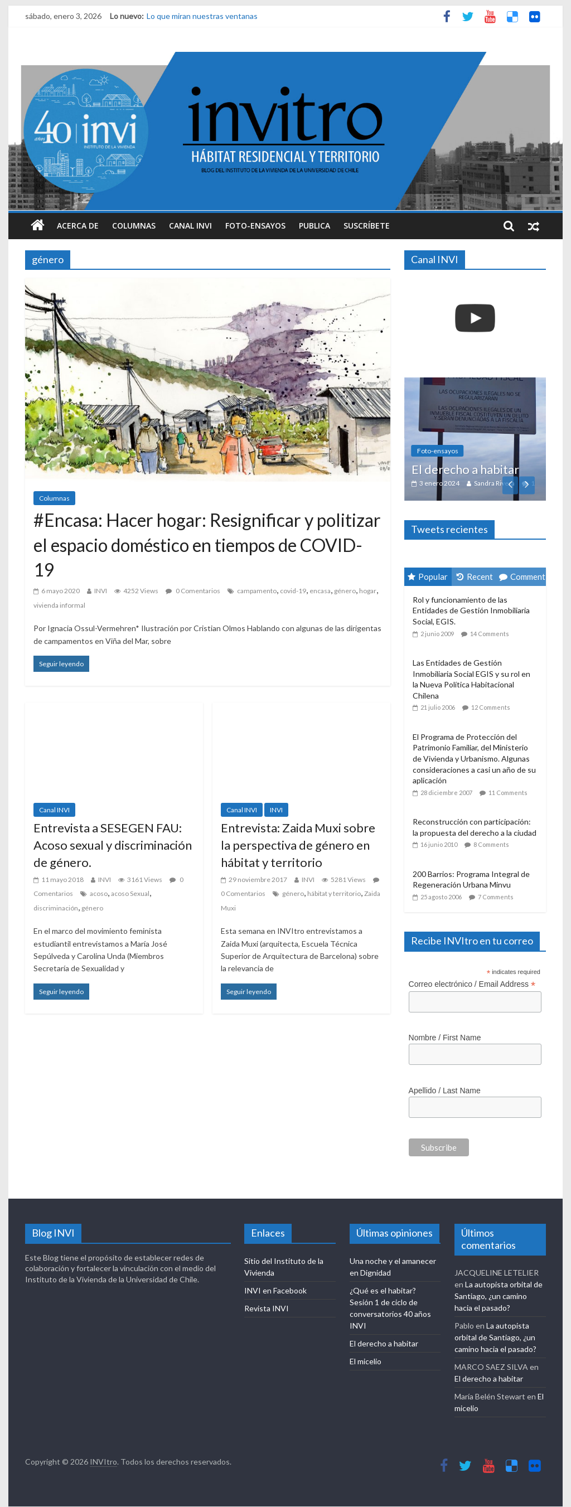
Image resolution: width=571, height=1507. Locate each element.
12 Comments (490, 707)
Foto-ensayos (255, 225)
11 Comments (508, 792)
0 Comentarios (193, 591)
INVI (100, 591)
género (345, 591)
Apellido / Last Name (445, 1090)
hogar (367, 591)
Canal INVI (190, 225)
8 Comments (491, 844)
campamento (257, 591)
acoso (99, 893)
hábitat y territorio (334, 893)
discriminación (55, 908)
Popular (428, 576)
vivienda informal (59, 605)
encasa (320, 591)
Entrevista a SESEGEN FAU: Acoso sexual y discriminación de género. (112, 845)
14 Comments (489, 633)
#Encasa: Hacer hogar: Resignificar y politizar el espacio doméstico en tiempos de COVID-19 (207, 545)
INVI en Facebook (275, 1290)
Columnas (134, 225)
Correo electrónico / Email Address (472, 984)
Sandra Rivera (494, 483)
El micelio (365, 1361)
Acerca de (78, 225)
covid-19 (293, 591)
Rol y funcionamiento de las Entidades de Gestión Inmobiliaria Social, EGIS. (471, 610)
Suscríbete (366, 225)
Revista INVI (266, 1308)
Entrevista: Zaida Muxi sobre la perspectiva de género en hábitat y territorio (298, 845)
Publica (314, 225)
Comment (522, 576)
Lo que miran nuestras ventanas (202, 16)
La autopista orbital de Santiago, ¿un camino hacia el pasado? (498, 1296)
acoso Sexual (130, 893)
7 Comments (496, 896)
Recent (475, 576)
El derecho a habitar (465, 469)
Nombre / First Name (445, 1037)
